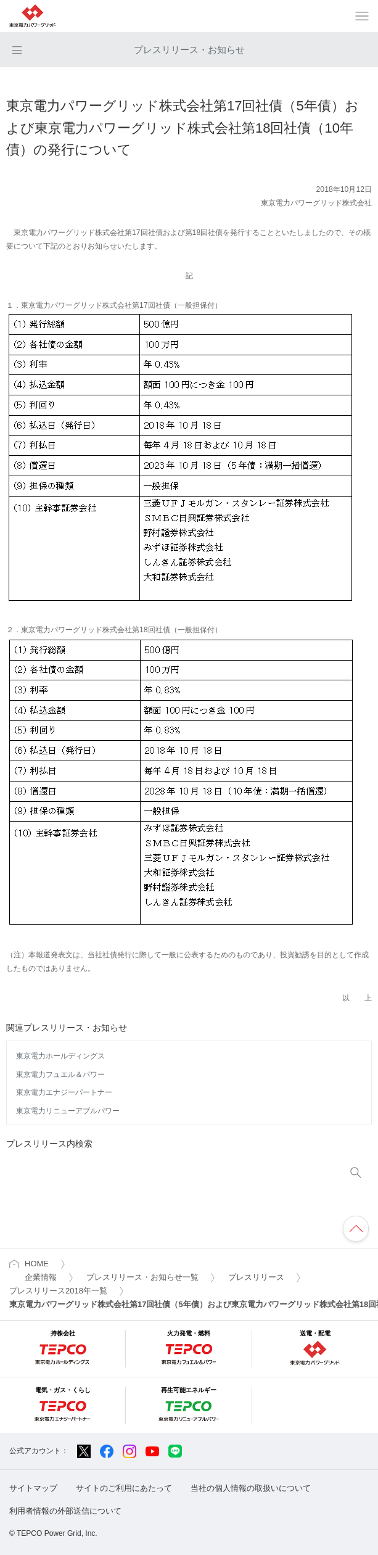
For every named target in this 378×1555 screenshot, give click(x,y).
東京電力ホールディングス (60, 1056)
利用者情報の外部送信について (65, 1511)
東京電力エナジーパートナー (64, 1092)
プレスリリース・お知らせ (189, 49)
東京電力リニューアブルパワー (68, 1111)
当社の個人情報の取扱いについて (251, 1488)
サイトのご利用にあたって (124, 1488)
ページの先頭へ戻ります (356, 1229)
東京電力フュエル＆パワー (60, 1074)
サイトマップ (33, 1488)
